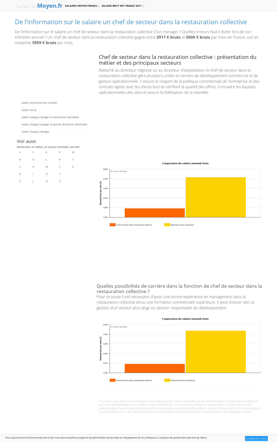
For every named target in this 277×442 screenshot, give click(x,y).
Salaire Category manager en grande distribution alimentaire (54, 124)
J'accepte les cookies (256, 438)
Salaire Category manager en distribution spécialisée (50, 117)
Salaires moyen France (81, 5)
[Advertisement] (55, 74)
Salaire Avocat (29, 110)
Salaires (39, 5)
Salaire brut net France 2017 (122, 5)
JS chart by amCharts (119, 171)
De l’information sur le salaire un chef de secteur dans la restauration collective (131, 21)
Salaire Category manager (35, 131)
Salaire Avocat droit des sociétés (39, 102)
